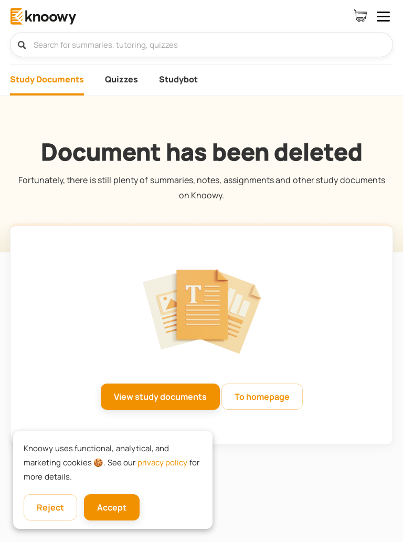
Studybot (178, 79)
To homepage (262, 396)
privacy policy (162, 462)
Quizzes (121, 79)
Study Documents (47, 79)
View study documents (160, 396)
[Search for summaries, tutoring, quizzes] (201, 44)
